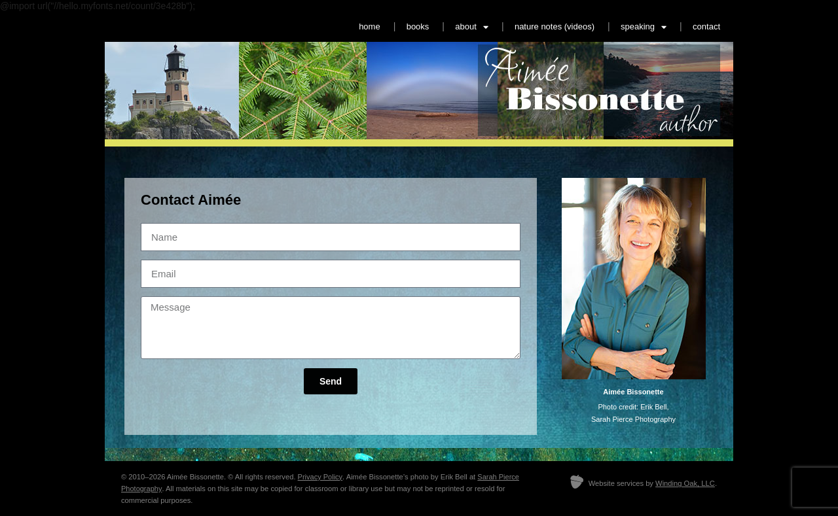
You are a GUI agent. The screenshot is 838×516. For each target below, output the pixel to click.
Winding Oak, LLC (685, 483)
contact (706, 26)
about (471, 27)
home (369, 26)
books (418, 26)
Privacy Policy (320, 477)
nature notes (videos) (554, 26)
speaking (643, 27)
